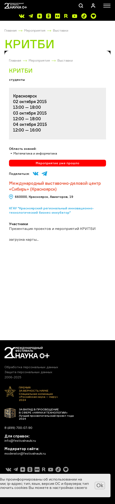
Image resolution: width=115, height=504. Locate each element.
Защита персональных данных (28, 372)
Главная (10, 30)
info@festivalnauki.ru (20, 440)
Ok (99, 485)
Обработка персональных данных (31, 367)
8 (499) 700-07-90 (18, 428)
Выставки (60, 30)
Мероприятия (34, 30)
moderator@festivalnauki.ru (25, 453)
